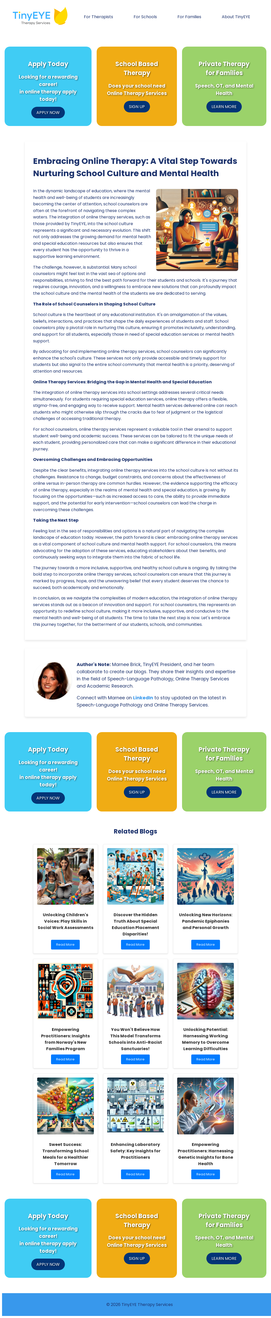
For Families (189, 17)
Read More (67, 946)
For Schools (145, 17)
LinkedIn (143, 698)
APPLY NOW (48, 112)
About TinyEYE (236, 17)
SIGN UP (137, 107)
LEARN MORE (224, 107)
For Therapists (98, 17)
